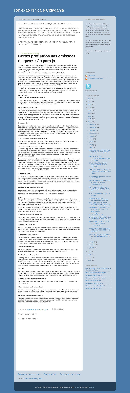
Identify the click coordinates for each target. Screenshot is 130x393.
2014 (90, 122)
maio (91, 145)
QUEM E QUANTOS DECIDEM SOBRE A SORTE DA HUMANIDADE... (99, 182)
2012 (90, 254)
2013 (90, 251)
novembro (93, 127)
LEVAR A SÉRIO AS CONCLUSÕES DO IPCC (98, 199)
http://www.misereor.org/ (93, 288)
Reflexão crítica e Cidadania (39, 10)
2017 (90, 113)
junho (92, 142)
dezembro (93, 124)
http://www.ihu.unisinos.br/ (94, 283)
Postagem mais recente (29, 374)
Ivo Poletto (91, 75)
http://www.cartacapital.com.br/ (95, 278)
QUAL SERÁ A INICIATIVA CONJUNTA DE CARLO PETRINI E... (98, 164)
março (92, 242)
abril (91, 147)
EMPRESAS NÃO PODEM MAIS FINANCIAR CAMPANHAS (100, 218)
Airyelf (77, 387)
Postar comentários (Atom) (33, 379)
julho (91, 139)
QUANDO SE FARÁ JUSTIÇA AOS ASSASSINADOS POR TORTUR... (99, 230)
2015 (90, 119)
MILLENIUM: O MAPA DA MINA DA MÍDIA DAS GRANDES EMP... (99, 151)
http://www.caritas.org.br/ (93, 275)
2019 (90, 107)
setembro (93, 133)
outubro (92, 130)
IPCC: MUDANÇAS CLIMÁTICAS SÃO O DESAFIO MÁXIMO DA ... (100, 236)
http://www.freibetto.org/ (93, 280)
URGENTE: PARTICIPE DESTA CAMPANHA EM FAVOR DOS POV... (100, 171)
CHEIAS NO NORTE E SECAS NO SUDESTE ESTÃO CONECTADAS (99, 223)
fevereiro (93, 245)
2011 (90, 257)
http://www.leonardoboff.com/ (95, 286)
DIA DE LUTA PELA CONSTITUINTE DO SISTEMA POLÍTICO (100, 158)
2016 (90, 116)
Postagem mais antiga (70, 374)
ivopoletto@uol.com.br (95, 79)
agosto (92, 136)
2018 (90, 110)
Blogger (91, 387)
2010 (90, 260)
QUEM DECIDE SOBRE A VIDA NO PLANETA (99, 177)
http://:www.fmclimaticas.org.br (95, 272)
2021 (90, 101)
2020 (90, 104)
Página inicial (50, 374)
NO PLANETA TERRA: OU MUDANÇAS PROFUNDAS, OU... (99, 189)
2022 (90, 98)
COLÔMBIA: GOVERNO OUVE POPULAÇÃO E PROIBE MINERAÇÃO (99, 209)
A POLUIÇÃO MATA (96, 214)
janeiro (92, 248)
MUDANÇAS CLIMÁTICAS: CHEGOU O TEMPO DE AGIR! (100, 204)
